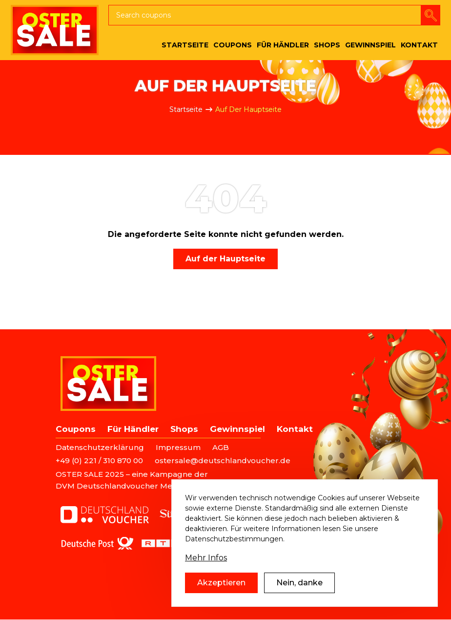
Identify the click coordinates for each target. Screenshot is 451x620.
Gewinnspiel (237, 429)
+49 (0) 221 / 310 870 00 (99, 460)
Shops (184, 429)
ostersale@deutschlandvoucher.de (222, 460)
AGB (220, 447)
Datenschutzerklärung (100, 447)
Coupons (76, 429)
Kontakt (295, 429)
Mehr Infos (206, 557)
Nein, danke (299, 582)
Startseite (186, 109)
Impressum (178, 447)
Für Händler (133, 429)
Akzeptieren (221, 582)
